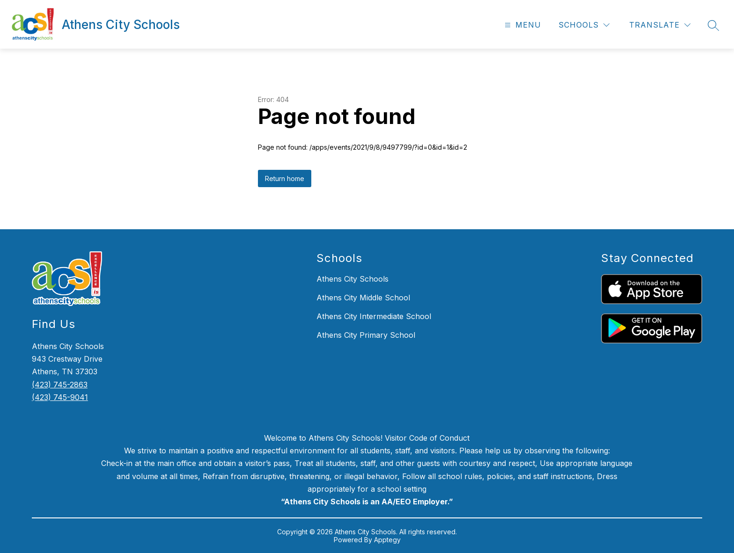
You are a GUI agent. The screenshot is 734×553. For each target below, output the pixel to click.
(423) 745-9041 (60, 397)
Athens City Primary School (365, 335)
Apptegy (387, 540)
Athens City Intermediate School (373, 316)
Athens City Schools (352, 279)
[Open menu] (521, 25)
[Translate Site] (660, 25)
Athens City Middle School (363, 297)
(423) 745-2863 (60, 384)
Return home (284, 178)
